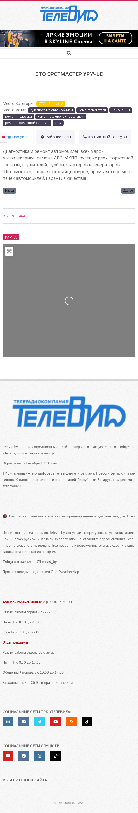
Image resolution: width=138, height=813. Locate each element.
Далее (128, 190)
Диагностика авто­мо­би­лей (52, 110)
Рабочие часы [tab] (56, 136)
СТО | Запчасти (51, 103)
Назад (9, 190)
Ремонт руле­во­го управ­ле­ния (60, 116)
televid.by (10, 446)
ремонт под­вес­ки (18, 116)
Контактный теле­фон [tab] (105, 136)
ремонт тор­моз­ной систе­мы (27, 122)
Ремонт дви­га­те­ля (92, 110)
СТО (58, 122)
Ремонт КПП (121, 110)
